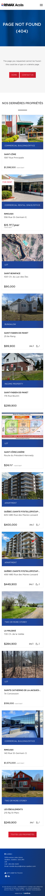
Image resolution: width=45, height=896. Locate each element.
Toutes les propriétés (22, 834)
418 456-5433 (13, 864)
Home (14, 75)
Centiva (26, 893)
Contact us (27, 75)
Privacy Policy (9, 890)
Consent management (33, 890)
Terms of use (19, 890)
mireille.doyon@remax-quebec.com (22, 866)
